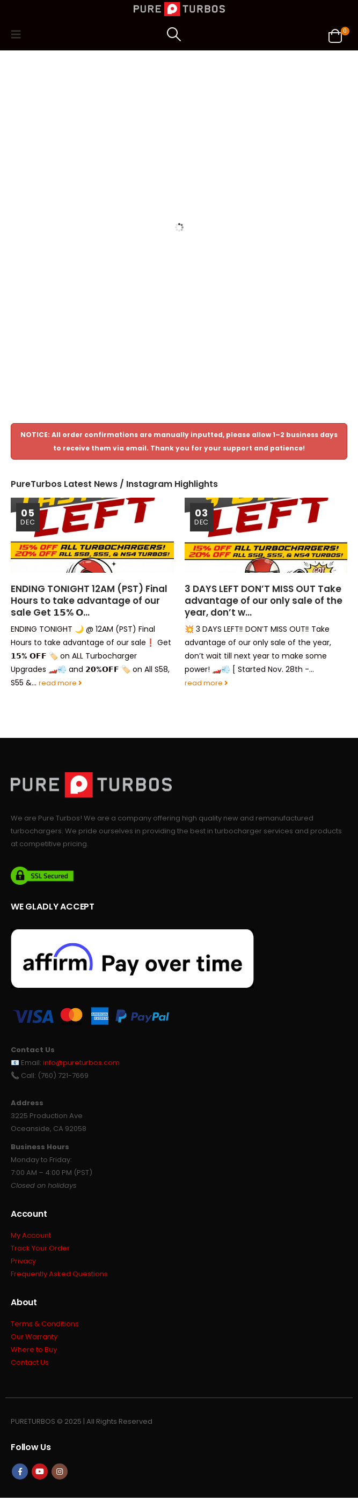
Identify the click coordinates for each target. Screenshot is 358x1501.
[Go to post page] (92, 535)
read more (60, 682)
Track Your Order (40, 1249)
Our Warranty (34, 1339)
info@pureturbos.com (81, 1063)
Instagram (60, 1475)
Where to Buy (34, 1353)
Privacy (23, 1263)
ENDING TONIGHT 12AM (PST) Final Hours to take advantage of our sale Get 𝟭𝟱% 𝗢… (89, 600)
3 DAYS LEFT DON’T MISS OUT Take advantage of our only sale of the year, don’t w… (263, 600)
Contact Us (30, 1366)
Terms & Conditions (45, 1326)
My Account (31, 1236)
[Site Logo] (179, 9)
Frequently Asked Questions (59, 1276)
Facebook (20, 1475)
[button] (19, 34)
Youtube (40, 1475)
